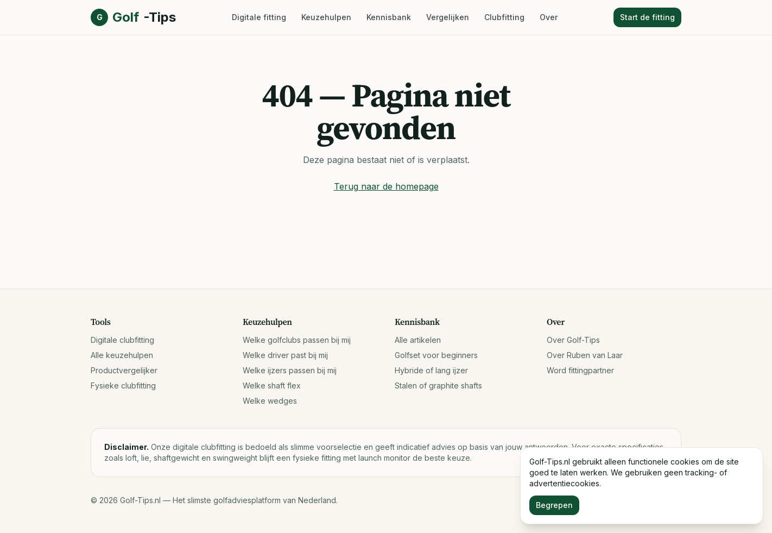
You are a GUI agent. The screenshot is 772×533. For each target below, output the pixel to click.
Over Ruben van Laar (585, 355)
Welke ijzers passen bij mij (290, 370)
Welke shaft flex (272, 385)
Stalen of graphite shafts (438, 385)
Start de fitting (647, 17)
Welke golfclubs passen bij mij (297, 339)
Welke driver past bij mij (285, 355)
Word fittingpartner (580, 370)
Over (549, 17)
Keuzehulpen (326, 17)
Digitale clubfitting (122, 339)
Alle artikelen (418, 339)
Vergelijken (447, 17)
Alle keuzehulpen (122, 355)
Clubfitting (504, 17)
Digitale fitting (259, 17)
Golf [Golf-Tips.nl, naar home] (133, 17)
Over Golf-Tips (573, 339)
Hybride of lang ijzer (431, 370)
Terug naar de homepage (386, 186)
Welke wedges (270, 400)
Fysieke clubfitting (123, 385)
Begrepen (554, 505)
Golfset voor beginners (436, 355)
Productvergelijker (124, 370)
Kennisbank (388, 17)
